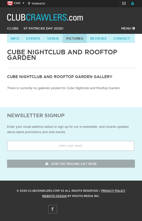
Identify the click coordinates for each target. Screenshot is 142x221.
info (15, 38)
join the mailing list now (71, 163)
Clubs (12, 28)
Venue (53, 38)
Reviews (98, 38)
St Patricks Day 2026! (43, 28)
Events (33, 38)
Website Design (54, 196)
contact (121, 38)
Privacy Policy (113, 190)
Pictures (74, 38)
